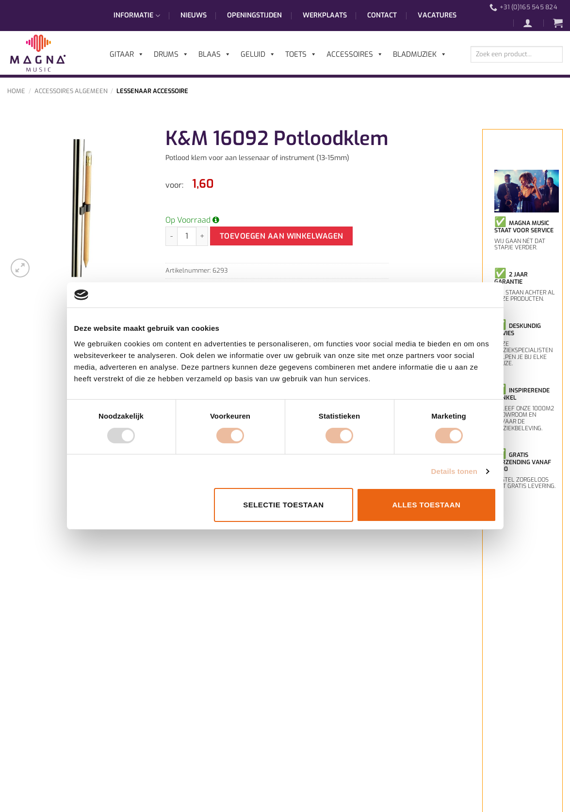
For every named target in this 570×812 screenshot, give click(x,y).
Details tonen (454, 471)
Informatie (137, 15)
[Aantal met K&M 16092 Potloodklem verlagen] (171, 236)
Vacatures (437, 15)
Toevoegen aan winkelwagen (281, 236)
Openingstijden (254, 15)
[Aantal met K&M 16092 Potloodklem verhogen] (202, 236)
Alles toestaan (426, 505)
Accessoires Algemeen (71, 91)
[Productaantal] (186, 236)
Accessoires (354, 54)
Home (16, 91)
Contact (382, 15)
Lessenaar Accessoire (152, 91)
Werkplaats (325, 15)
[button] (532, 23)
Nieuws (193, 15)
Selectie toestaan (283, 505)
